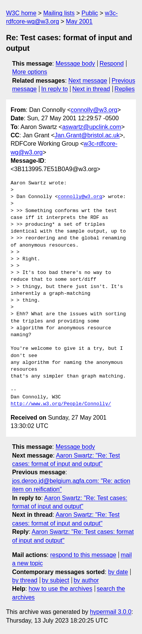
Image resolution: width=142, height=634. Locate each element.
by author (86, 580)
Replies (124, 89)
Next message (88, 80)
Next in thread (91, 89)
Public (89, 13)
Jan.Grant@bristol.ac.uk (87, 135)
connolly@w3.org (94, 110)
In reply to (54, 89)
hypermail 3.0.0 (110, 612)
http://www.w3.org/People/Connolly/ (61, 404)
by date (118, 572)
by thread (24, 580)
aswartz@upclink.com (91, 127)
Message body (75, 63)
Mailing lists (59, 13)
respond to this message (83, 555)
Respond (112, 63)
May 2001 (79, 21)
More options (29, 72)
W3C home (21, 13)
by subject (55, 580)
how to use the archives (60, 588)
